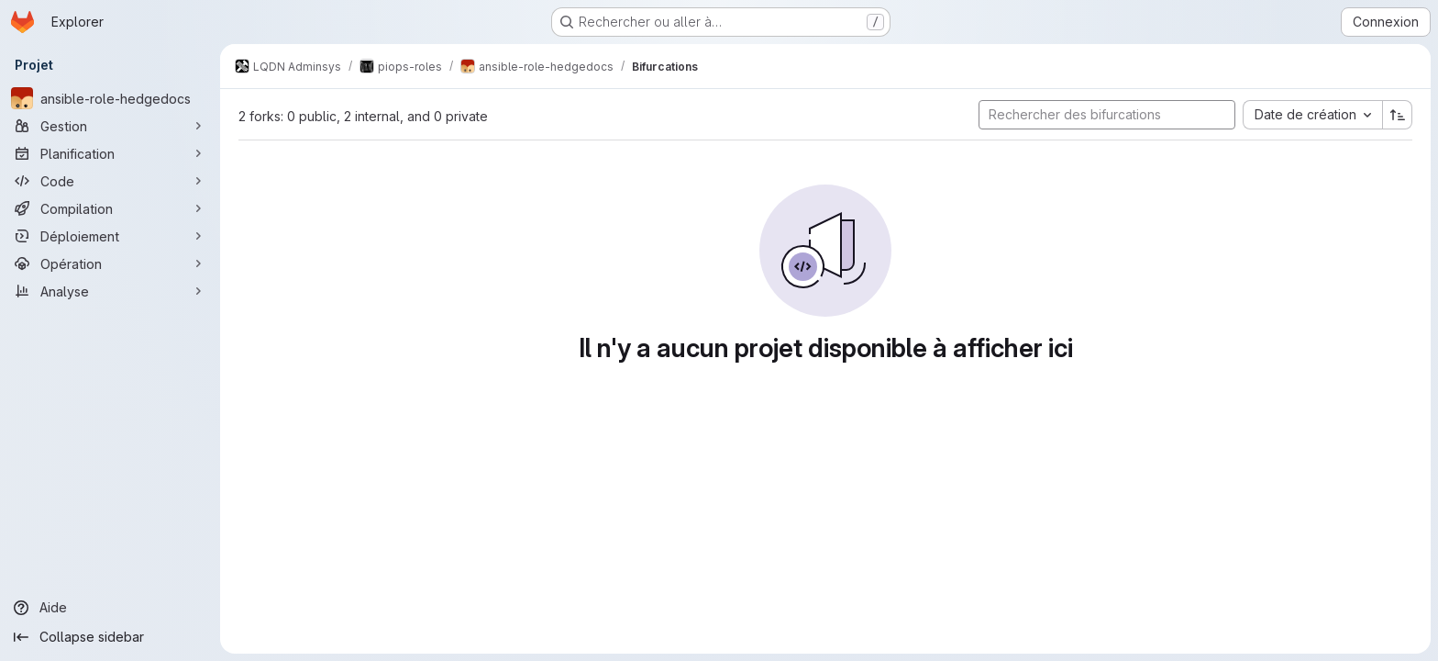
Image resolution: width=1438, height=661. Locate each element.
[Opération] (110, 263)
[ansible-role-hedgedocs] (110, 98)
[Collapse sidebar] (110, 637)
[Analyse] (110, 291)
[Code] (110, 181)
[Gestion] (110, 126)
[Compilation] (110, 208)
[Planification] (110, 153)
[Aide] (110, 608)
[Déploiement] (110, 236)
